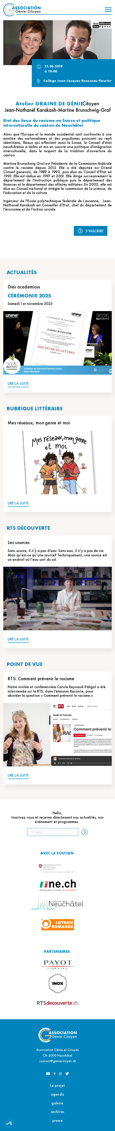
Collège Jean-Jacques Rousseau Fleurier (77, 81)
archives (57, 1111)
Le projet (57, 1085)
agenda (57, 1094)
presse (57, 1120)
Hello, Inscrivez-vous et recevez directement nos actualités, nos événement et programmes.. (57, 817)
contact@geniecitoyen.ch (57, 1061)
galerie (57, 1102)
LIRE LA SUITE (18, 383)
